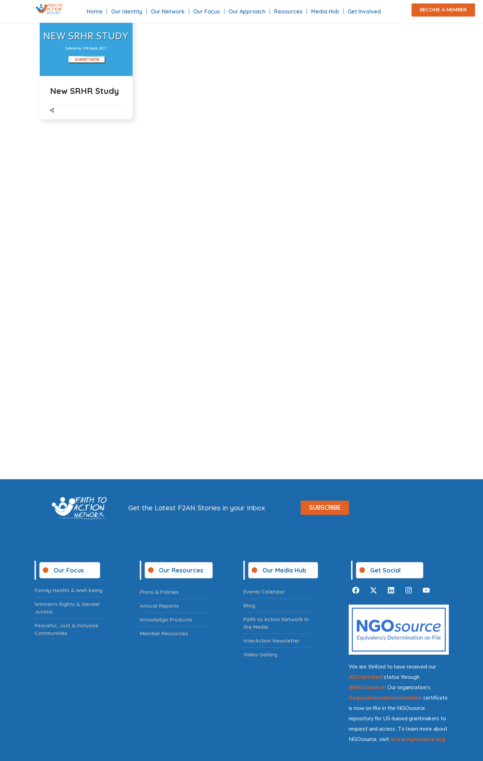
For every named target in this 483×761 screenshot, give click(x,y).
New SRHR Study (84, 91)
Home (95, 11)
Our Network (168, 11)
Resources (288, 11)
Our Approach (247, 11)
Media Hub (325, 11)
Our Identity (126, 11)
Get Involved (364, 11)
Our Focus (206, 11)
